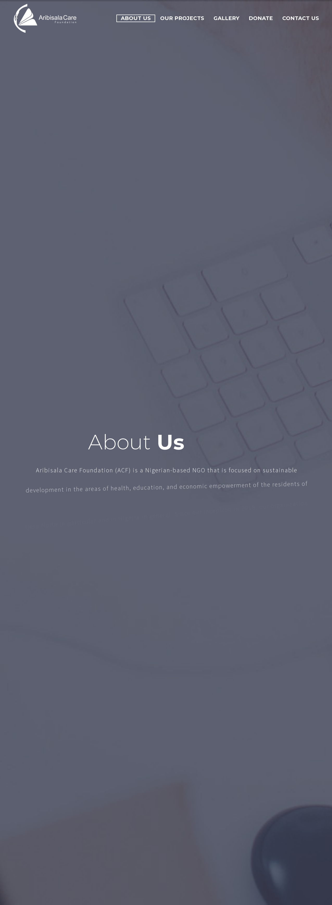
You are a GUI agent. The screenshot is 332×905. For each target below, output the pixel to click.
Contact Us (300, 18)
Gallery (226, 18)
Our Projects (182, 18)
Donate (261, 18)
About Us (136, 18)
